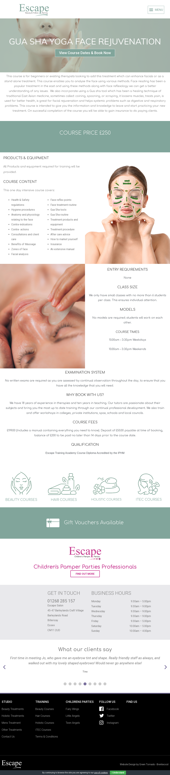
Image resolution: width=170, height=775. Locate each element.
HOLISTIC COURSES (106, 499)
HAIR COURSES (64, 500)
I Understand (118, 773)
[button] (85, 53)
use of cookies (101, 773)
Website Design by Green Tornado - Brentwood (144, 764)
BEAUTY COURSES (21, 500)
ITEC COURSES (149, 500)
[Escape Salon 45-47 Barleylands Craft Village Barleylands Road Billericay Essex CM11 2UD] (147, 723)
